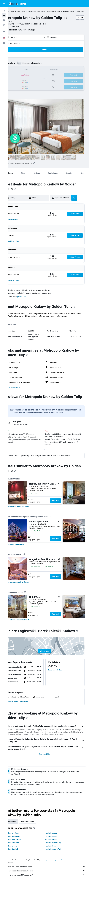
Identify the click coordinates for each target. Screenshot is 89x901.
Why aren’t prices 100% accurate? (50, 891)
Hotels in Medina (55, 856)
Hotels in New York (20, 860)
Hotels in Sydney (55, 853)
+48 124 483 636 (20, 31)
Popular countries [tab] (35, 838)
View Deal (63, 510)
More (14, 323)
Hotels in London (19, 863)
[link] (26, 515)
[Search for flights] (4, 10)
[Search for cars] (4, 20)
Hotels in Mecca (55, 850)
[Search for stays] (4, 15)
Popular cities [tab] (19, 838)
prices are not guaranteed (62, 877)
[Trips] (4, 31)
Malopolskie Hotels (42, 11)
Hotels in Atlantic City (57, 860)
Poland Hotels (23, 11)
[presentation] (42, 168)
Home (15, 11)
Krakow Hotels (59, 11)
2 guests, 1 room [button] (21, 48)
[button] (3, 3)
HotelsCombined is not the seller (50, 883)
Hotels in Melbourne (20, 853)
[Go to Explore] (4, 25)
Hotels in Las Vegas (20, 850)
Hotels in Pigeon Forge (21, 856)
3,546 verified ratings (34, 35)
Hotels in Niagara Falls (57, 866)
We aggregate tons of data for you (50, 887)
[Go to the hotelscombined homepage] (17, 3)
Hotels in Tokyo (54, 863)
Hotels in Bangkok (19, 866)
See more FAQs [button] (48, 771)
